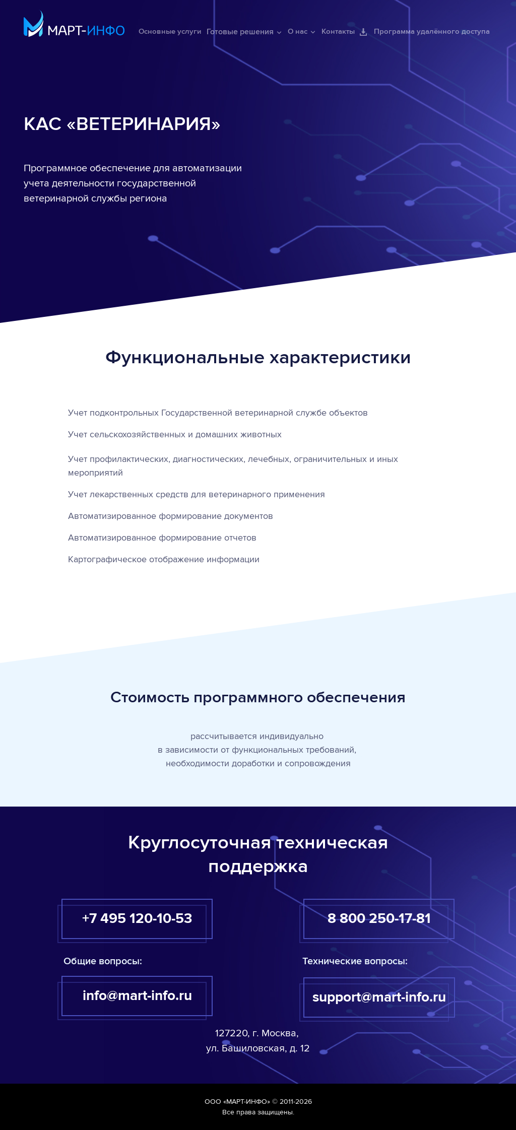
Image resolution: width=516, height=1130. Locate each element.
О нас (302, 31)
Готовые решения (245, 31)
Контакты (338, 31)
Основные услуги (170, 31)
